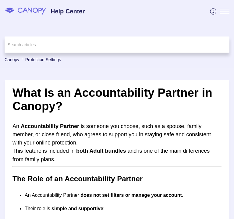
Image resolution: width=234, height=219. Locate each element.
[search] (117, 44)
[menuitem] (213, 11)
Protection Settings (43, 59)
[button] (213, 11)
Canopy (12, 59)
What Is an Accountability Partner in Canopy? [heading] (112, 99)
